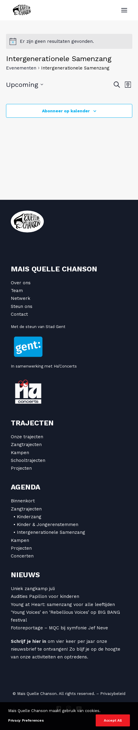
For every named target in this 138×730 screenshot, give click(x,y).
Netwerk (20, 298)
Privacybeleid (112, 693)
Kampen (20, 452)
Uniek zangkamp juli (33, 588)
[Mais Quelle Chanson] (22, 10)
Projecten (21, 468)
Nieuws (25, 575)
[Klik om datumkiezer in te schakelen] (24, 85)
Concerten (22, 556)
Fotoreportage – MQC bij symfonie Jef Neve (59, 628)
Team (17, 290)
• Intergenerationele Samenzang (49, 532)
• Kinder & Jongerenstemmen (46, 524)
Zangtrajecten (26, 444)
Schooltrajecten (28, 460)
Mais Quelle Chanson (54, 269)
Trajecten (32, 423)
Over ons (21, 282)
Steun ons (21, 306)
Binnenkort (23, 501)
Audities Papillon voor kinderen (45, 596)
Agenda (25, 487)
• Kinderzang (27, 516)
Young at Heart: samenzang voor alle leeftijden (63, 604)
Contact (19, 314)
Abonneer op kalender (66, 110)
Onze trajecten (27, 436)
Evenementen (21, 68)
